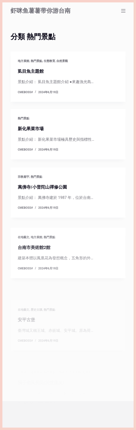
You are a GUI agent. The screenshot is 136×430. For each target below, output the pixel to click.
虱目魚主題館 (31, 71)
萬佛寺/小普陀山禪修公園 (42, 190)
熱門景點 (36, 61)
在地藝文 (23, 252)
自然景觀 (62, 61)
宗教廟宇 (23, 180)
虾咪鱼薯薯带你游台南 (41, 10)
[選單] (123, 11)
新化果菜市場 (31, 128)
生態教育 (49, 61)
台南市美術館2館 (34, 262)
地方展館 (23, 61)
